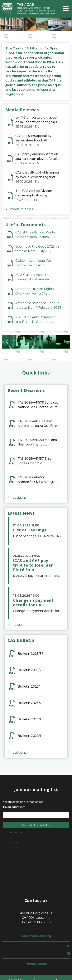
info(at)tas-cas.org (36, 936)
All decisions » (18, 497)
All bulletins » (18, 752)
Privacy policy (36, 964)
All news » (15, 624)
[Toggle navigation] (66, 8)
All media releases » (20, 209)
